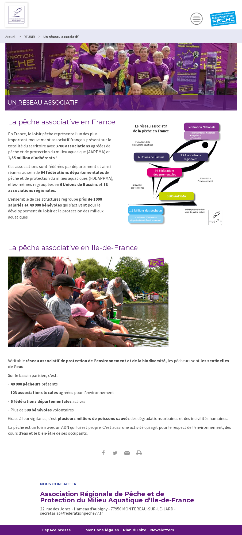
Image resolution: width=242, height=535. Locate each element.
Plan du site (134, 530)
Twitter (115, 453)
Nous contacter (58, 484)
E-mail (127, 453)
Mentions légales (102, 530)
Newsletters (162, 530)
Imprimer (139, 453)
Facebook (103, 453)
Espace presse (56, 530)
